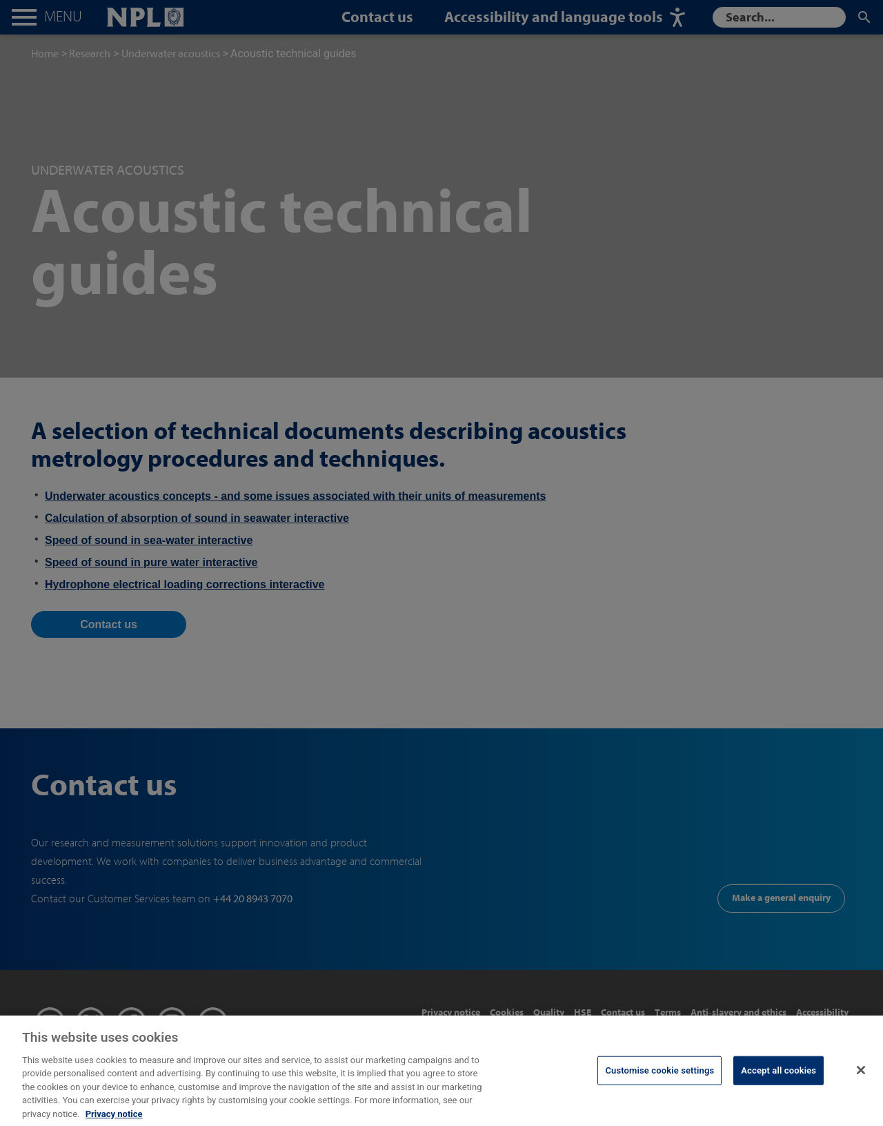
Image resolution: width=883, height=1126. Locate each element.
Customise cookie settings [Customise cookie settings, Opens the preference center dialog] (659, 1082)
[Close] (861, 1082)
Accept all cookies (778, 1082)
